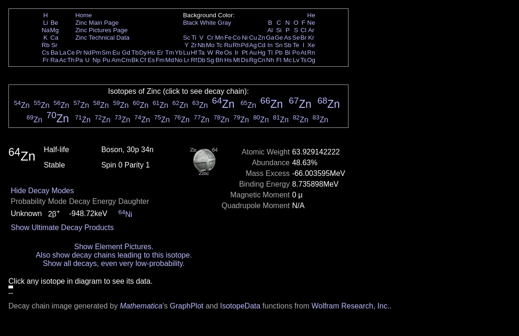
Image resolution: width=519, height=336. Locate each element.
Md (169, 59)
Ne (311, 22)
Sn (279, 45)
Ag (252, 45)
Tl (270, 52)
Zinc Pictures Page (101, 30)
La (62, 52)
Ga (270, 37)
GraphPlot (186, 306)
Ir (236, 52)
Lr (187, 59)
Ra (54, 59)
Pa (79, 59)
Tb (135, 52)
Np (96, 59)
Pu (106, 59)
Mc (288, 59)
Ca (54, 37)
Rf (194, 59)
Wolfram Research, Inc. (351, 306)
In (270, 45)
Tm (169, 52)
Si (279, 30)
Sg (210, 59)
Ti (194, 37)
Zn (261, 37)
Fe (228, 37)
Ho (151, 52)
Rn (311, 52)
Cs (45, 52)
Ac (63, 59)
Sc (187, 37)
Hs (228, 59)
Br (303, 37)
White (208, 22)
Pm (96, 52)
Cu (253, 37)
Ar (311, 30)
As (287, 37)
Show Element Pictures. (114, 247)
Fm (160, 59)
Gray (224, 22)
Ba (54, 52)
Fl (278, 59)
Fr (46, 59)
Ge (279, 37)
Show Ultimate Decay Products (62, 227)
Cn (261, 59)
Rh (237, 45)
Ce (71, 52)
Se (296, 37)
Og (311, 59)
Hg (261, 52)
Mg (54, 30)
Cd (261, 45)
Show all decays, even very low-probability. (114, 263)
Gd (126, 52)
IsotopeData (240, 306)
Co (237, 37)
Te (296, 45)
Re (219, 52)
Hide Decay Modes (42, 191)
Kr (311, 37)
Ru (228, 45)
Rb (46, 45)
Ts (303, 59)
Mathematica (141, 306)
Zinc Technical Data (102, 37)
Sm (106, 52)
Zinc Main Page (97, 22)
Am (116, 59)
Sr (54, 45)
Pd (245, 45)
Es (151, 59)
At (303, 52)
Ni (245, 37)
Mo (210, 45)
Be (54, 22)
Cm (126, 59)
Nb (202, 45)
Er (160, 52)
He (311, 15)
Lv (296, 59)
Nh (270, 59)
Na (46, 30)
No (179, 59)
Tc (219, 45)
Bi (288, 52)
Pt (245, 52)
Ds (245, 59)
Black (191, 22)
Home (83, 15)
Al (270, 30)
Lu (186, 52)
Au (252, 52)
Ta (201, 52)
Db (202, 59)
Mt (236, 59)
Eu (116, 52)
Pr (79, 52)
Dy (143, 52)
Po (296, 52)
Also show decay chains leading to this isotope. (114, 255)
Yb (178, 52)
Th (71, 59)
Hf (194, 52)
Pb (279, 52)
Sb (287, 45)
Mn (219, 37)
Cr (210, 37)
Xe (311, 45)
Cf (143, 59)
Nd (88, 52)
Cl (303, 30)
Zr (194, 45)
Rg (253, 59)
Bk (135, 59)
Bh (219, 59)
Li (45, 22)
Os (228, 52)
